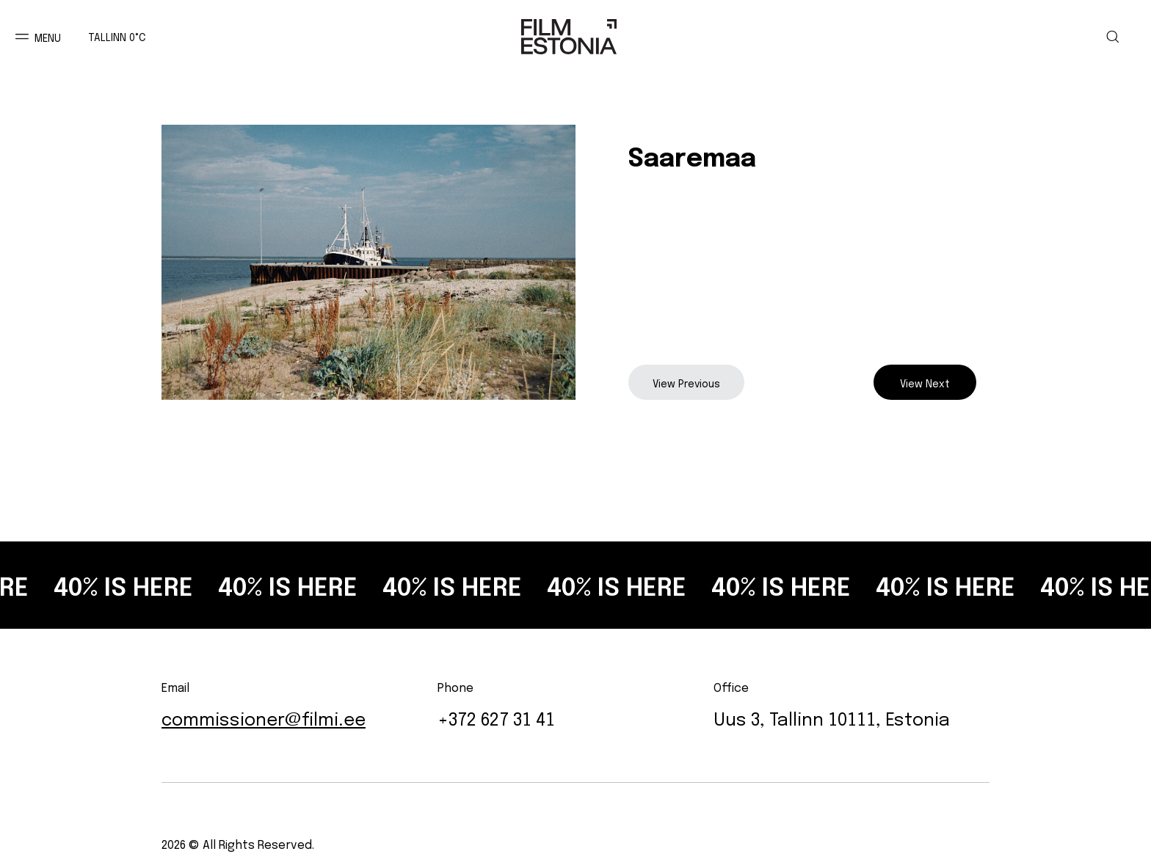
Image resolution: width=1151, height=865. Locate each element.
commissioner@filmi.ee (263, 717)
